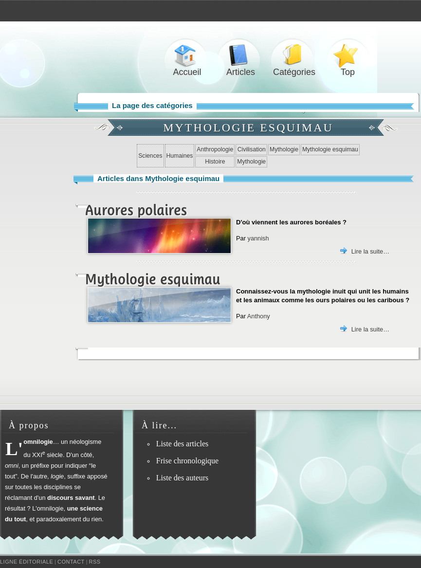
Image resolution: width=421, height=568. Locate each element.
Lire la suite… (370, 251)
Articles (241, 55)
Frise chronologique (187, 461)
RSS (95, 562)
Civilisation (252, 149)
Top (348, 55)
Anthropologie (215, 149)
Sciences (150, 155)
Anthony (258, 316)
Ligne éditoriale (26, 562)
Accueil (187, 55)
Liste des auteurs (182, 478)
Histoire (215, 161)
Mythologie (284, 149)
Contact (71, 562)
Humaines (179, 155)
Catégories (294, 55)
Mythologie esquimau (330, 149)
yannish (258, 238)
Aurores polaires (136, 210)
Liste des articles (182, 444)
